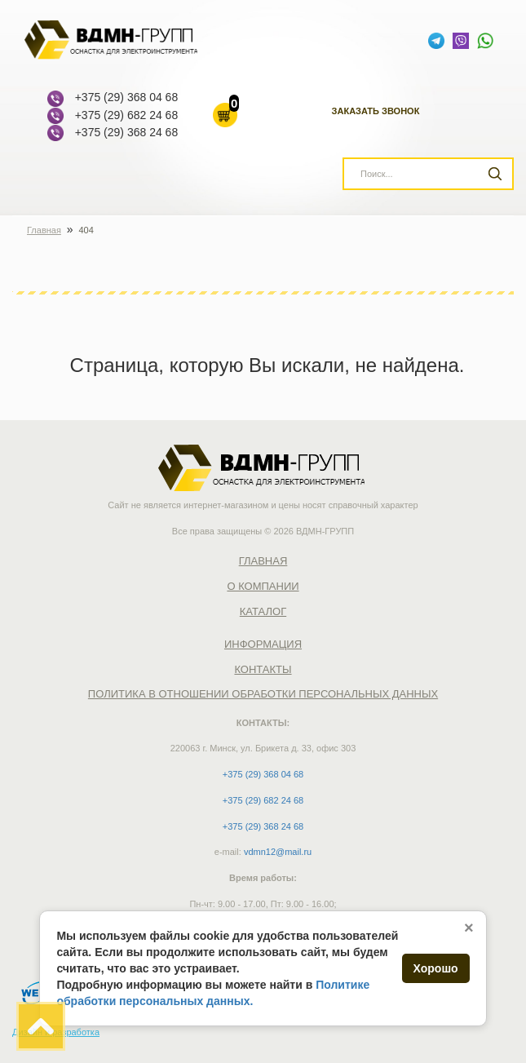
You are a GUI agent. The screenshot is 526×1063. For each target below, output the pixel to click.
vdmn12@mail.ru (278, 852)
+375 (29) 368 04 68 (127, 97)
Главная (263, 561)
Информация (263, 644)
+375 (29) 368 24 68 (127, 132)
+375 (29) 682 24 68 (127, 115)
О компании (262, 586)
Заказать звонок (376, 111)
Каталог (263, 611)
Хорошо (435, 968)
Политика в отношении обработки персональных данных (263, 694)
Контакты (262, 669)
